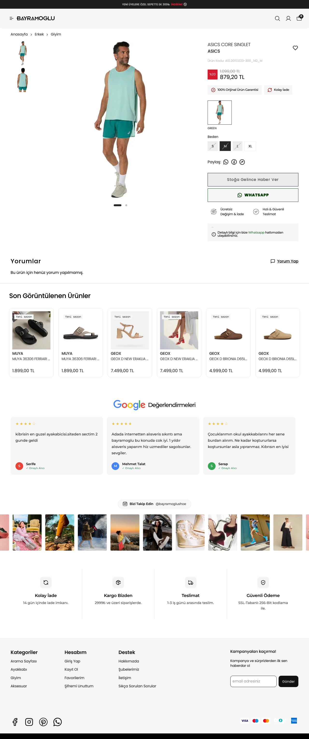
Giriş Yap (72, 661)
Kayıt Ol (71, 669)
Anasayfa (22, 34)
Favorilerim (74, 678)
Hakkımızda (129, 661)
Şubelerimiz (129, 669)
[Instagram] (29, 722)
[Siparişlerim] (288, 18)
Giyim (56, 34)
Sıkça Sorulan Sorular (137, 686)
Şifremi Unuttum (79, 686)
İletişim (125, 678)
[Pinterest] (43, 722)
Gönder (288, 681)
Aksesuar (19, 686)
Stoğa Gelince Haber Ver (253, 179)
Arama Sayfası (24, 661)
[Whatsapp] (57, 722)
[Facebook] (15, 722)
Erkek (42, 34)
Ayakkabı (19, 669)
